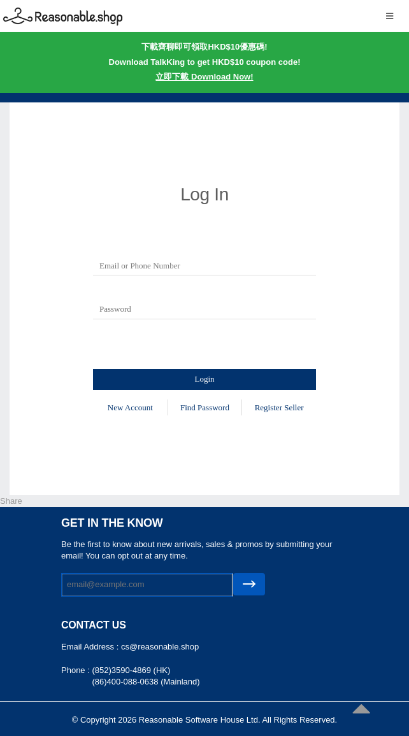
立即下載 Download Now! (204, 76)
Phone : (76, 670)
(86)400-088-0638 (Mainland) (145, 681)
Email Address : (91, 646)
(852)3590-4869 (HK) (131, 670)
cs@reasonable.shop (160, 646)
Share (11, 501)
